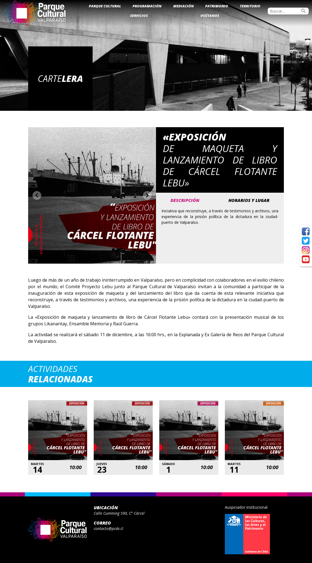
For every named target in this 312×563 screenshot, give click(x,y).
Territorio (250, 6)
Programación (147, 6)
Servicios (139, 15)
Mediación (183, 6)
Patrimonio (216, 6)
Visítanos (210, 15)
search (304, 11)
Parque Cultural (105, 6)
